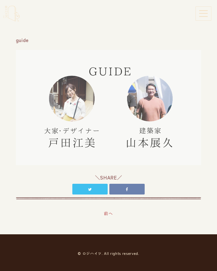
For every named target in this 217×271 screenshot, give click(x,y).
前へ (108, 213)
